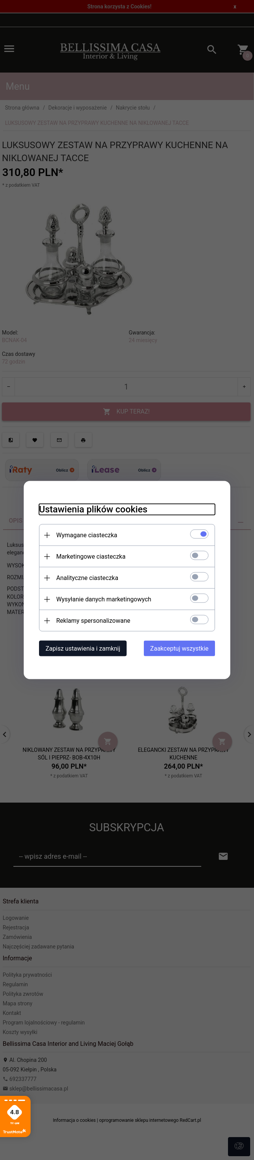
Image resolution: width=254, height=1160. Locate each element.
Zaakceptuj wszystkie (179, 648)
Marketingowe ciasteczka (90, 556)
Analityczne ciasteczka (87, 578)
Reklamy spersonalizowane (93, 620)
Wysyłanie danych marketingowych (103, 599)
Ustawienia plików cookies (93, 509)
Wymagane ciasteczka (86, 535)
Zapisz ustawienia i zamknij (83, 648)
